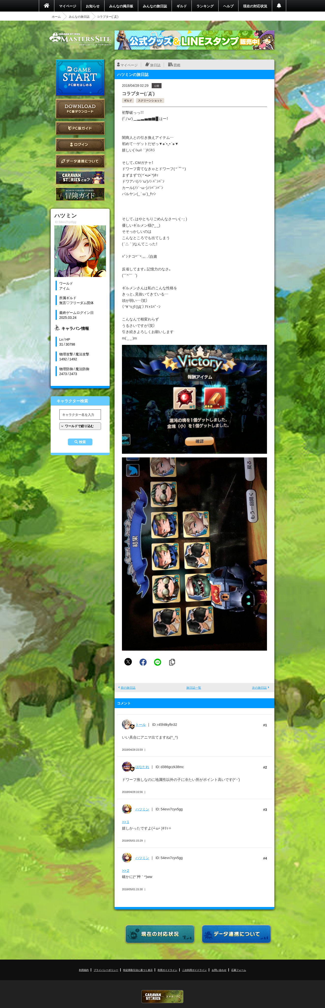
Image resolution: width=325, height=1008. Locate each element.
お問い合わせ (219, 970)
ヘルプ (228, 5)
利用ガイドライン (167, 970)
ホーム (56, 16)
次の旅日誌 (259, 687)
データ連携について (80, 161)
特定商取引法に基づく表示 (138, 970)
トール (140, 724)
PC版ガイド (80, 128)
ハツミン (142, 808)
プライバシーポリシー (106, 970)
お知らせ (93, 5)
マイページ (67, 5)
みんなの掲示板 (121, 5)
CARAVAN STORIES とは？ (80, 177)
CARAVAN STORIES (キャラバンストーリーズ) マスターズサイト (80, 39)
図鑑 (177, 64)
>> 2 (125, 870)
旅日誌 (155, 64)
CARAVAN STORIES (162, 996)
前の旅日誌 (128, 687)
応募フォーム (238, 970)
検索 (82, 442)
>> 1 (125, 821)
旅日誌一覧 (193, 687)
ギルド (182, 5)
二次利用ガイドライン (194, 970)
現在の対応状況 (255, 5)
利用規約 (84, 970)
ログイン (80, 144)
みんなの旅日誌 (155, 5)
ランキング (205, 5)
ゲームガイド (80, 194)
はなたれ (142, 766)
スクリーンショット (150, 100)
